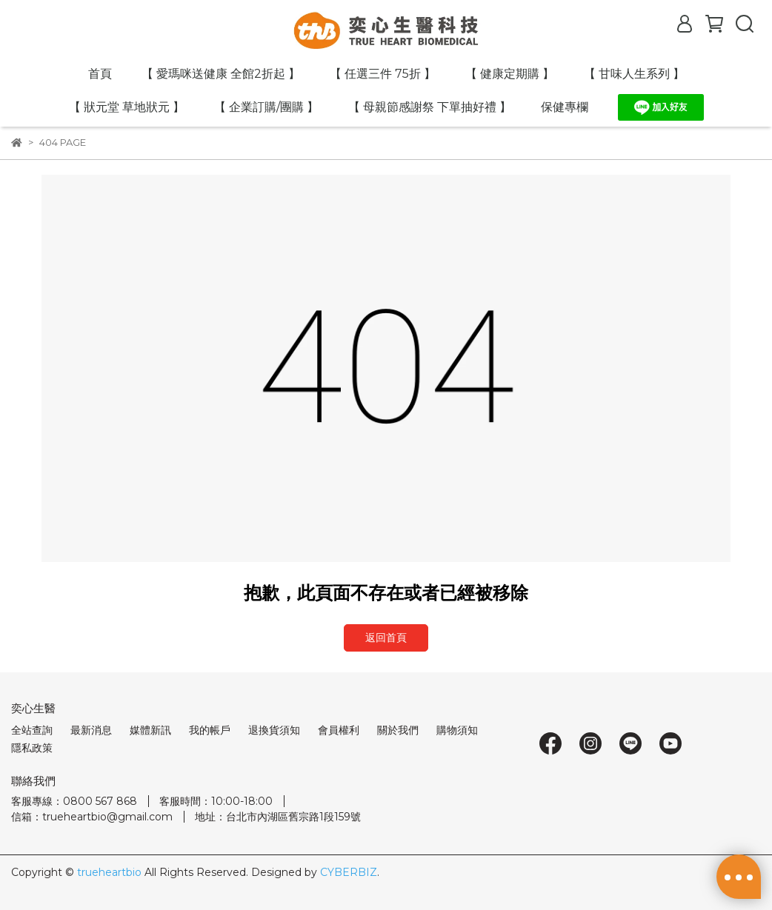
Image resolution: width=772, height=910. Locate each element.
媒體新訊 (150, 730)
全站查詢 (32, 730)
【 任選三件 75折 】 (383, 74)
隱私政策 (32, 748)
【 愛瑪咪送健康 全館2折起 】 (221, 74)
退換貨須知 (274, 730)
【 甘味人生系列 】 (634, 74)
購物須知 (457, 730)
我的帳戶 (209, 730)
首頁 (100, 74)
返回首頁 (386, 637)
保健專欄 (564, 107)
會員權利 (338, 730)
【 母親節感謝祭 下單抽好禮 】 (429, 107)
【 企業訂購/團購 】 (266, 107)
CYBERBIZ (348, 872)
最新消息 (91, 730)
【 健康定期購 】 (509, 74)
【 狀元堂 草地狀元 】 (126, 107)
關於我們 (398, 730)
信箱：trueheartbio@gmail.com (92, 816)
